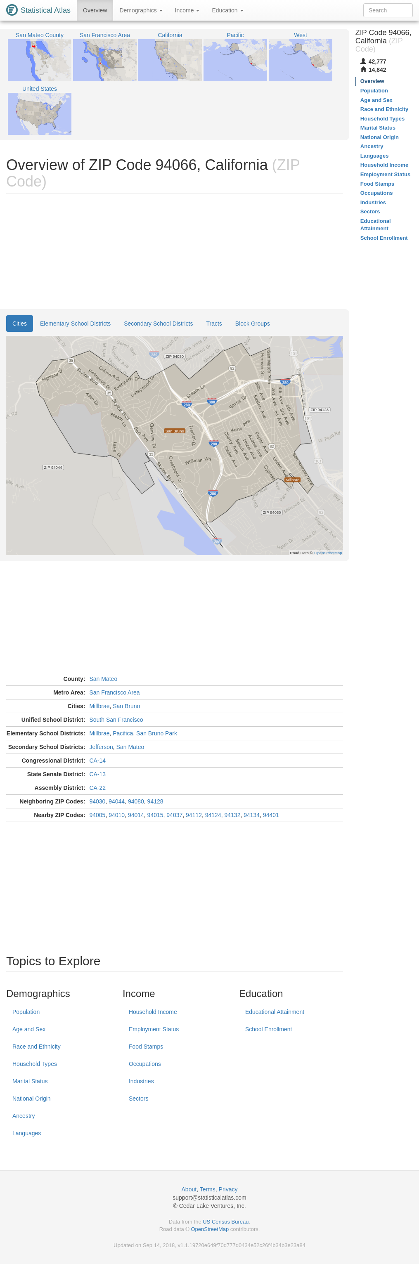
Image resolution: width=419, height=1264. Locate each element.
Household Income (153, 1012)
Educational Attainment (274, 1012)
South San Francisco (116, 719)
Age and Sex (28, 1029)
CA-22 (97, 787)
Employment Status (154, 1029)
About (189, 1189)
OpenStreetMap (210, 1229)
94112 (194, 815)
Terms (207, 1189)
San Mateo (103, 679)
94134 (252, 815)
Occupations (145, 1064)
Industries (141, 1081)
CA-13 (97, 774)
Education (227, 10)
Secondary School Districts (158, 323)
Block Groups (252, 323)
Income (187, 10)
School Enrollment (268, 1029)
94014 (136, 815)
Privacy (228, 1189)
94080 (136, 801)
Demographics (140, 10)
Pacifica (123, 733)
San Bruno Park (156, 733)
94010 (117, 815)
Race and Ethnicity (36, 1046)
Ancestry (23, 1116)
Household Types (34, 1064)
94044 (117, 801)
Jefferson (101, 747)
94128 (155, 801)
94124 (213, 815)
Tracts (214, 323)
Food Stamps (146, 1046)
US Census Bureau (226, 1222)
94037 (174, 815)
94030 (97, 801)
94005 (97, 815)
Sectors (138, 1098)
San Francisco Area (114, 692)
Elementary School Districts (75, 323)
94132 (232, 815)
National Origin (31, 1098)
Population (26, 1012)
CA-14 (97, 760)
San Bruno (126, 706)
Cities (19, 323)
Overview (95, 10)
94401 (271, 815)
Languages (26, 1133)
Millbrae (99, 706)
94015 (155, 815)
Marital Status (30, 1081)
